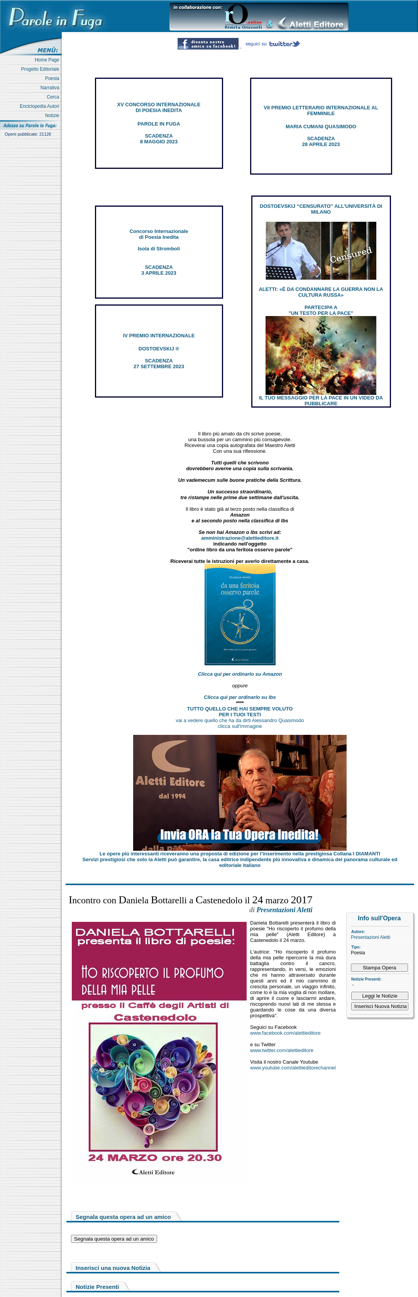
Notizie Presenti (97, 1286)
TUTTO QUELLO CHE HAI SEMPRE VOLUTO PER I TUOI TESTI (240, 711)
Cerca (54, 97)
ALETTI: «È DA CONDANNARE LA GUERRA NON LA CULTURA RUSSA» (321, 292)
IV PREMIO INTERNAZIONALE (159, 335)
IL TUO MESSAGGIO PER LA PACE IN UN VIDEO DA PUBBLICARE (321, 400)
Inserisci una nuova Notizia (113, 1268)
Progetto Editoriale (41, 69)
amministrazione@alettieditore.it (240, 538)
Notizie (53, 115)
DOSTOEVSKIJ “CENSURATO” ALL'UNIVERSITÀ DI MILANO (321, 209)
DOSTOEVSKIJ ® (159, 349)
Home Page (48, 60)
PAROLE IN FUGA (158, 124)
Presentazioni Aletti (370, 937)
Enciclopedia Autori (41, 106)
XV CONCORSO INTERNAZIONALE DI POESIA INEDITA (159, 107)
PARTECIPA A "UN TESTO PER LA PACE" (321, 310)
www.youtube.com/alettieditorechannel (293, 1068)
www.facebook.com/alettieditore (285, 1033)
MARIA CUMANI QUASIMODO (321, 126)
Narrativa (51, 87)
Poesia (53, 78)
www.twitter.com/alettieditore (281, 1050)
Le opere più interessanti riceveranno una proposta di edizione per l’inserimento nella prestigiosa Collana (240, 854)
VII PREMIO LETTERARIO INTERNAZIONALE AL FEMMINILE (321, 110)
